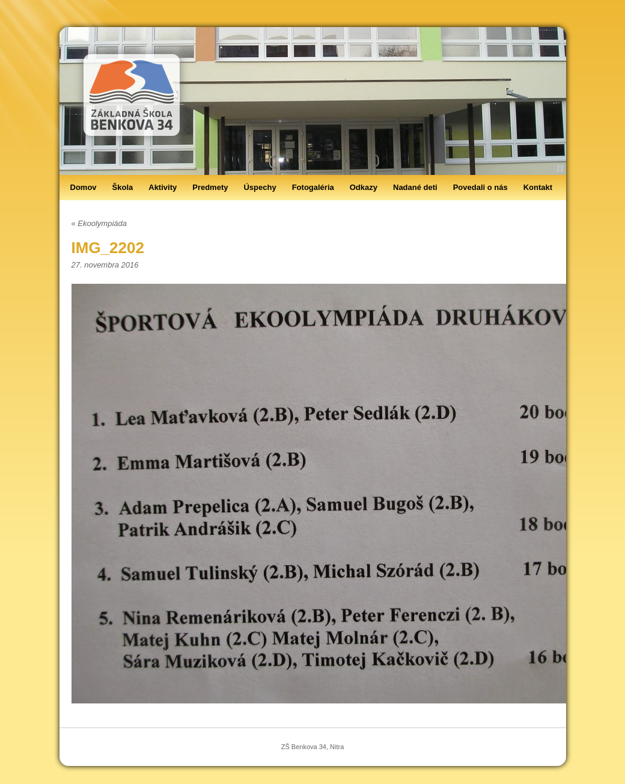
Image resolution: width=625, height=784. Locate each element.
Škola (122, 187)
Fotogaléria (313, 187)
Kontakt (537, 187)
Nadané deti (415, 187)
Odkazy (363, 187)
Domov (83, 187)
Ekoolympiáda (99, 223)
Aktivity (162, 187)
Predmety (210, 187)
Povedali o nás (480, 187)
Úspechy (259, 187)
